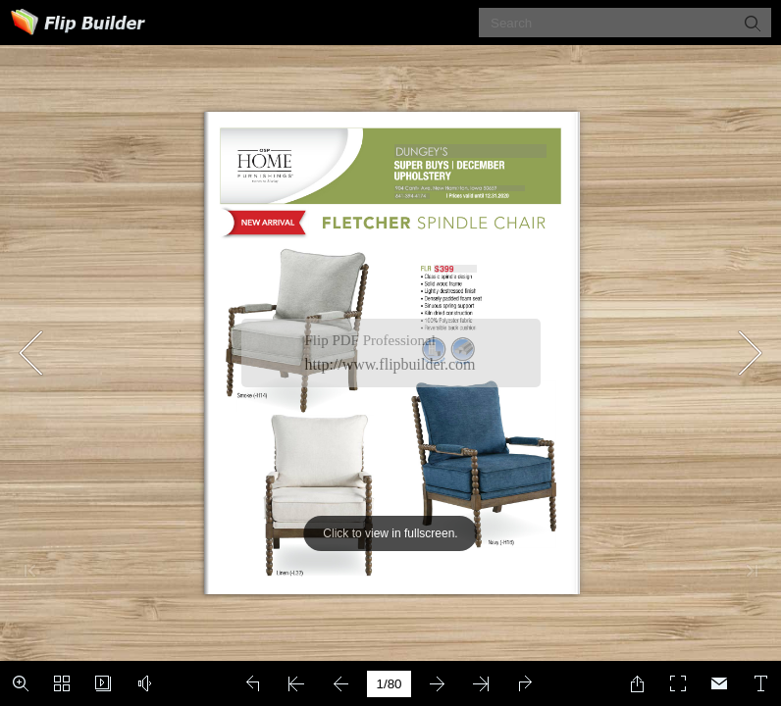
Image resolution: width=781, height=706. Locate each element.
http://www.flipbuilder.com (390, 364)
